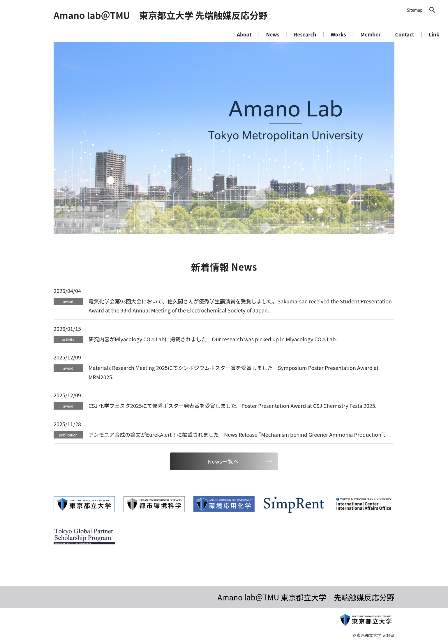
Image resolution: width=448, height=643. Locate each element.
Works (338, 34)
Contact (404, 34)
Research (305, 34)
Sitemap (415, 10)
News (273, 34)
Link (434, 34)
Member (371, 34)
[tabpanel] (224, 138)
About (244, 34)
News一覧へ (223, 461)
